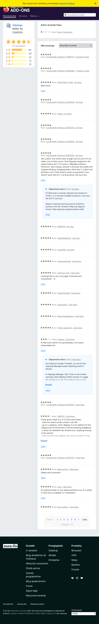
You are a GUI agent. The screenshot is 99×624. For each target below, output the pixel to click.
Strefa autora (33, 568)
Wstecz (50, 519)
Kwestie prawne (37, 604)
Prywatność (8, 604)
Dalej (84, 519)
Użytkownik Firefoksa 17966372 (60, 57)
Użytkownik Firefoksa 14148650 (60, 141)
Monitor (75, 564)
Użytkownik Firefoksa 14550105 (60, 458)
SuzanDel (62, 250)
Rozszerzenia (9, 16)
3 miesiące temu (82, 57)
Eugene (61, 339)
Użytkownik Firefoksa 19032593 (60, 128)
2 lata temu (67, 32)
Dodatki (30, 545)
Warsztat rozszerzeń (37, 563)
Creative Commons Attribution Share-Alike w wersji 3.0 (32, 613)
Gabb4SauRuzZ (64, 238)
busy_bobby (63, 507)
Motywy (23, 16)
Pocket (75, 569)
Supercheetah (64, 293)
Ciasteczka (22, 604)
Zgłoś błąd (31, 590)
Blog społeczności (36, 581)
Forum (29, 586)
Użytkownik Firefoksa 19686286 (60, 71)
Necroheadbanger (65, 316)
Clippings (17, 25)
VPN (73, 555)
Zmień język (76, 610)
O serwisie (31, 550)
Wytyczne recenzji (36, 595)
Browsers (76, 550)
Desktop (53, 550)
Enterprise (54, 560)
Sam (59, 487)
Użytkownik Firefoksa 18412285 (60, 405)
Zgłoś (43, 91)
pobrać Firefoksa (67, 3)
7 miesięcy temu (82, 71)
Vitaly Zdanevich (65, 328)
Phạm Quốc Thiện (65, 82)
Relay (74, 560)
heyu (60, 32)
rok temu (78, 82)
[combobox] (80, 15)
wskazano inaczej (18, 611)
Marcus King (63, 469)
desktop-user (63, 273)
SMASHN (61, 226)
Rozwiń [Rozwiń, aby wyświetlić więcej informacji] (48, 384)
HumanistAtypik (64, 261)
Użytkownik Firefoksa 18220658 (60, 102)
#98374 (61, 416)
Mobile (52, 555)
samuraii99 (62, 305)
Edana (60, 114)
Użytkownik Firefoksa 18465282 (60, 155)
